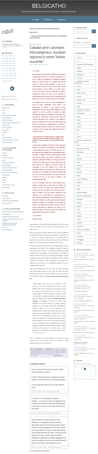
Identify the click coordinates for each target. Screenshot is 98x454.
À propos (61, 19)
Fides (3, 112)
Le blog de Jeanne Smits (8, 162)
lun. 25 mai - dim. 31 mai (8, 58)
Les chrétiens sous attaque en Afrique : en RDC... (84, 267)
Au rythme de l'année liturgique (85, 64)
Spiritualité (80, 226)
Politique (79, 202)
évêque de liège (60, 352)
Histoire (79, 137)
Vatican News (5, 130)
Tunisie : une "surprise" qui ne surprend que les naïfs (44, 28)
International (80, 152)
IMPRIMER (38, 64)
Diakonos (4, 177)
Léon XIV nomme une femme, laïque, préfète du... (84, 318)
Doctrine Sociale (81, 100)
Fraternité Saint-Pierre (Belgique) (10, 216)
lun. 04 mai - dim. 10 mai (8, 65)
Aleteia (4, 182)
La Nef (4, 160)
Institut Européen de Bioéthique (10, 200)
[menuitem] (35, 19)
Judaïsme (79, 165)
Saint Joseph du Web (7, 170)
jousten (52, 352)
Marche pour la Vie (7, 203)
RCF (3, 135)
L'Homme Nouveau (7, 120)
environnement (81, 113)
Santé (78, 209)
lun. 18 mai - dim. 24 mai (8, 61)
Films (78, 130)
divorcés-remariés (49, 351)
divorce (56, 354)
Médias (57, 350)
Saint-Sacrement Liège (8, 157)
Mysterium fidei (6, 214)
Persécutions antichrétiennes (84, 196)
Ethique (79, 116)
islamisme (79, 159)
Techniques (80, 236)
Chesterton (5, 155)
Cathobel (4, 132)
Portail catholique (6, 117)
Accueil (35, 19)
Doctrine (79, 96)
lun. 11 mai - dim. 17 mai (8, 63)
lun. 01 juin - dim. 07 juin (8, 56)
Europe (79, 120)
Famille (79, 123)
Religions (79, 206)
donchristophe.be (6, 165)
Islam (78, 155)
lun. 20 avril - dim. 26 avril (9, 70)
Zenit (3, 110)
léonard (33, 351)
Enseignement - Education (43, 350)
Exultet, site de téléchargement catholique (13, 211)
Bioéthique (79, 71)
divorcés (39, 351)
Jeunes (78, 162)
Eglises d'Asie (5, 107)
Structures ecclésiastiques (83, 229)
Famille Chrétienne (7, 137)
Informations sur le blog (83, 148)
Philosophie (80, 199)
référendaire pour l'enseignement (42, 354)
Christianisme (80, 74)
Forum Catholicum (7, 229)
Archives (48, 19)
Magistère (79, 182)
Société (79, 219)
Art (78, 61)
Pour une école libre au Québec (10, 139)
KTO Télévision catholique (9, 115)
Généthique (5, 195)
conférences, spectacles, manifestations (82, 82)
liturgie (79, 175)
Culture (79, 86)
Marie (78, 185)
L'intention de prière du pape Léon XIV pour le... (83, 276)
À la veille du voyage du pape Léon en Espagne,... (84, 256)
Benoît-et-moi (5, 175)
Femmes (79, 127)
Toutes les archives (7, 81)
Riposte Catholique (7, 127)
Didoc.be (4, 180)
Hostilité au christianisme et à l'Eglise (83, 141)
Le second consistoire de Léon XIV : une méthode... (84, 350)
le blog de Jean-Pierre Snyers (9, 167)
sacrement (34, 355)
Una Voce (4, 227)
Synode (79, 233)
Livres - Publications (82, 179)
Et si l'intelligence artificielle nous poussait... (83, 297)
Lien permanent (37, 349)
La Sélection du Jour (7, 142)
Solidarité (79, 223)
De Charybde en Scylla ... (8, 184)
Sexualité (79, 216)
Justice (78, 169)
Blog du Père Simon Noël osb (9, 172)
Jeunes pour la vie (6, 198)
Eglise (33, 350)
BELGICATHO (49, 6)
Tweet (31, 64)
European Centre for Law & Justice (11, 122)
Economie (79, 103)
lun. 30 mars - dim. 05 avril (9, 78)
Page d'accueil (34, 32)
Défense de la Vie (81, 93)
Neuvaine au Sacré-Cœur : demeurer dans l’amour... (83, 288)
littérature (79, 172)
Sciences (79, 212)
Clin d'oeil (79, 78)
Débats (78, 89)
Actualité (56, 349)
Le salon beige (6, 125)
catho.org (4, 152)
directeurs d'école (43, 352)
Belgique (63, 349)
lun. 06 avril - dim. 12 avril (9, 75)
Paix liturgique (6, 187)
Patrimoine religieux (82, 192)
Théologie (79, 243)
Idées (78, 145)
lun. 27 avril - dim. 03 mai (9, 68)
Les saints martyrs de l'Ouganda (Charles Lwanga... (85, 329)
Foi (54, 350)
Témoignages (80, 239)
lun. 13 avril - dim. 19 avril (9, 73)
